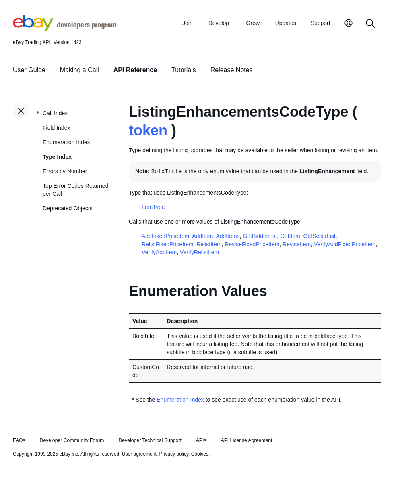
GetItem (290, 236)
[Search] (370, 24)
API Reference (135, 69)
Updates (285, 23)
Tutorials (183, 69)
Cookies (199, 454)
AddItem (202, 236)
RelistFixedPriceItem (167, 244)
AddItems (227, 236)
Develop (218, 23)
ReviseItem (297, 244)
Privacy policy (173, 454)
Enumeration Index (66, 142)
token (148, 130)
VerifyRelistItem (199, 252)
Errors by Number (65, 171)
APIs (201, 440)
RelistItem (208, 244)
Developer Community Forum (72, 440)
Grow (253, 23)
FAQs (19, 440)
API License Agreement (246, 440)
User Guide (29, 69)
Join (187, 23)
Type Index (57, 156)
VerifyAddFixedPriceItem (344, 244)
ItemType (153, 207)
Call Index (55, 113)
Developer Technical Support (149, 440)
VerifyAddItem (159, 252)
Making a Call (79, 69)
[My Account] (348, 24)
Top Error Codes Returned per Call (75, 190)
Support (320, 23)
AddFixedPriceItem (165, 236)
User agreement (139, 454)
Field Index (56, 127)
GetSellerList (319, 236)
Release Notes (231, 69)
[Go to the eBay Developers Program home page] (64, 28)
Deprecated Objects (68, 208)
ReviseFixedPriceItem (252, 244)
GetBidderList (260, 236)
